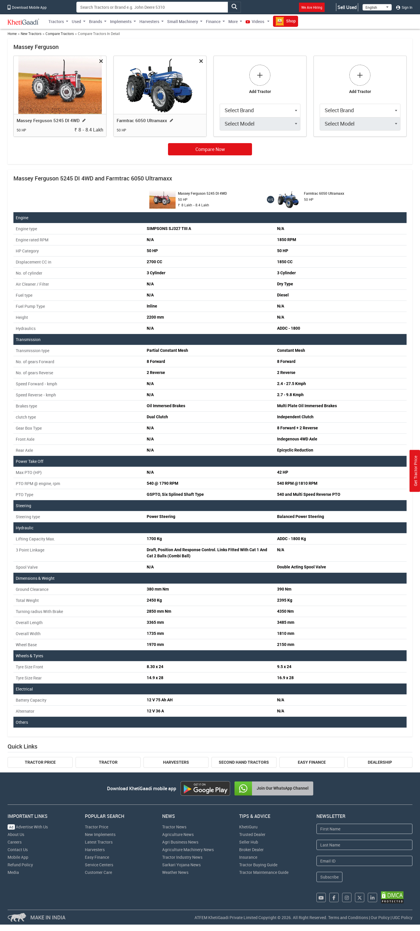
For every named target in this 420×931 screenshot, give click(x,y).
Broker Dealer (251, 849)
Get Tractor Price (415, 471)
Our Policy (380, 917)
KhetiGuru (248, 827)
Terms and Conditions (348, 917)
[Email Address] (364, 861)
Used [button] (76, 21)
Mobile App (18, 857)
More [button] (233, 21)
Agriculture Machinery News (188, 849)
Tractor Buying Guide (258, 864)
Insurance (248, 857)
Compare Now (210, 149)
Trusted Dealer (252, 834)
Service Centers (99, 864)
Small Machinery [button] (182, 21)
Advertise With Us (28, 827)
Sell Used (347, 7)
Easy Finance (312, 762)
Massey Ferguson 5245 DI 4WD (48, 120)
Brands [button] (95, 21)
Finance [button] (213, 21)
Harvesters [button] (149, 21)
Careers (15, 842)
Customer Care (98, 872)
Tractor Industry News (182, 857)
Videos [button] (255, 21)
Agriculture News (178, 834)
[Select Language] (377, 7)
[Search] (152, 7)
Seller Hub (248, 842)
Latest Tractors (99, 842)
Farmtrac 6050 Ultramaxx (142, 120)
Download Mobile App (27, 7)
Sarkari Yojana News (181, 864)
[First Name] (364, 829)
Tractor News (174, 827)
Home (12, 33)
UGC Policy (402, 917)
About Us (16, 834)
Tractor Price (40, 762)
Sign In (404, 7)
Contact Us (18, 849)
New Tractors (31, 33)
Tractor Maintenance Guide (263, 872)
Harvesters (176, 762)
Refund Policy (20, 864)
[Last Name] (364, 845)
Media (13, 872)
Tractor (108, 762)
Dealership (380, 762)
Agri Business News (180, 842)
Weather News (175, 872)
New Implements (100, 834)
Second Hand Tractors (244, 762)
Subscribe (329, 877)
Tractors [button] (56, 21)
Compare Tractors (60, 33)
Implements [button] (121, 21)
